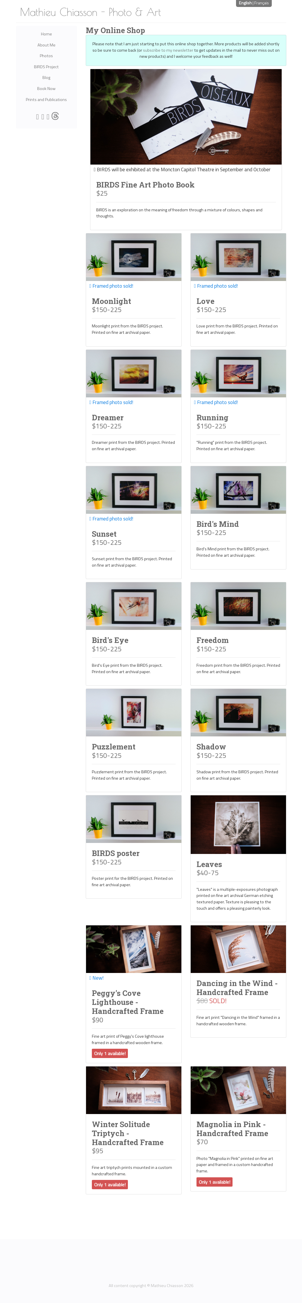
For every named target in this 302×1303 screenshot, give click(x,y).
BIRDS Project (46, 67)
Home (46, 34)
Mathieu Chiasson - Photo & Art (90, 12)
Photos (46, 56)
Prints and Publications (46, 99)
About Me (46, 45)
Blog (46, 77)
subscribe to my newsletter (168, 50)
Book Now (46, 88)
